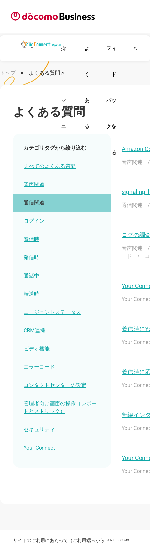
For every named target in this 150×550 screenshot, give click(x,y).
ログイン (34, 221)
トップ (8, 73)
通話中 (31, 276)
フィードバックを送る (111, 100)
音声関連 (34, 184)
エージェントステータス (52, 312)
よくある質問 (87, 113)
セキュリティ (39, 429)
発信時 (31, 257)
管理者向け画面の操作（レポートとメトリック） (60, 407)
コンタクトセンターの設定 (55, 385)
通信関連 (34, 203)
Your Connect (39, 448)
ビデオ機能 (37, 349)
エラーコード (39, 367)
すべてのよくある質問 (50, 166)
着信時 (31, 239)
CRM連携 (34, 330)
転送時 (31, 294)
